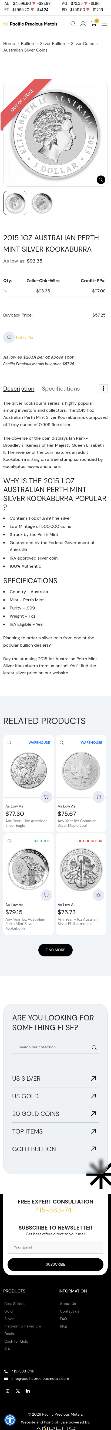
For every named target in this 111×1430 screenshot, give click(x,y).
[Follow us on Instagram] (7, 1391)
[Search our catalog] (55, 1047)
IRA (7, 1348)
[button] (10, 1420)
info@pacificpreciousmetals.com (40, 1378)
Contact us (69, 1311)
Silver (9, 1318)
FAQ (63, 1318)
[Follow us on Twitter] (18, 1391)
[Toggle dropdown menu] (103, 388)
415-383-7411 (55, 1210)
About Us (68, 1303)
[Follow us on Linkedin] (28, 1391)
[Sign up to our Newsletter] (55, 1264)
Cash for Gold (16, 1341)
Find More (55, 949)
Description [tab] (18, 388)
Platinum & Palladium (22, 1326)
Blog (63, 1326)
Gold (8, 1311)
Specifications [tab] (61, 388)
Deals (9, 1333)
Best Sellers (14, 1303)
